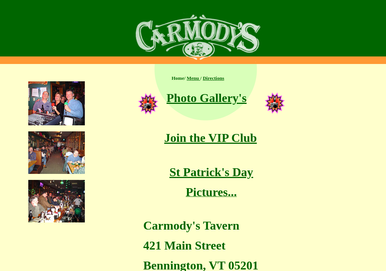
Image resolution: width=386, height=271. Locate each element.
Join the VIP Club (210, 138)
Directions (213, 78)
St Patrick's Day (211, 172)
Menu (193, 78)
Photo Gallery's (207, 98)
